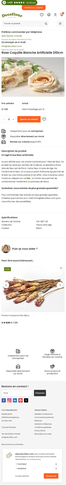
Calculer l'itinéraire (9, 427)
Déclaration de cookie (43, 434)
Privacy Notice (40, 431)
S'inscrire (40, 393)
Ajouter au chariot (29, 119)
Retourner (38, 421)
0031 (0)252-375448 (12, 36)
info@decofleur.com (12, 46)
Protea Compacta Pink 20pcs (15, 315)
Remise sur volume (33, 7)
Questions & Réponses (43, 424)
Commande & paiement (44, 417)
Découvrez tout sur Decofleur (12, 444)
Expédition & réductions (44, 414)
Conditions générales (43, 427)
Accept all (51, 476)
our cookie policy (34, 459)
